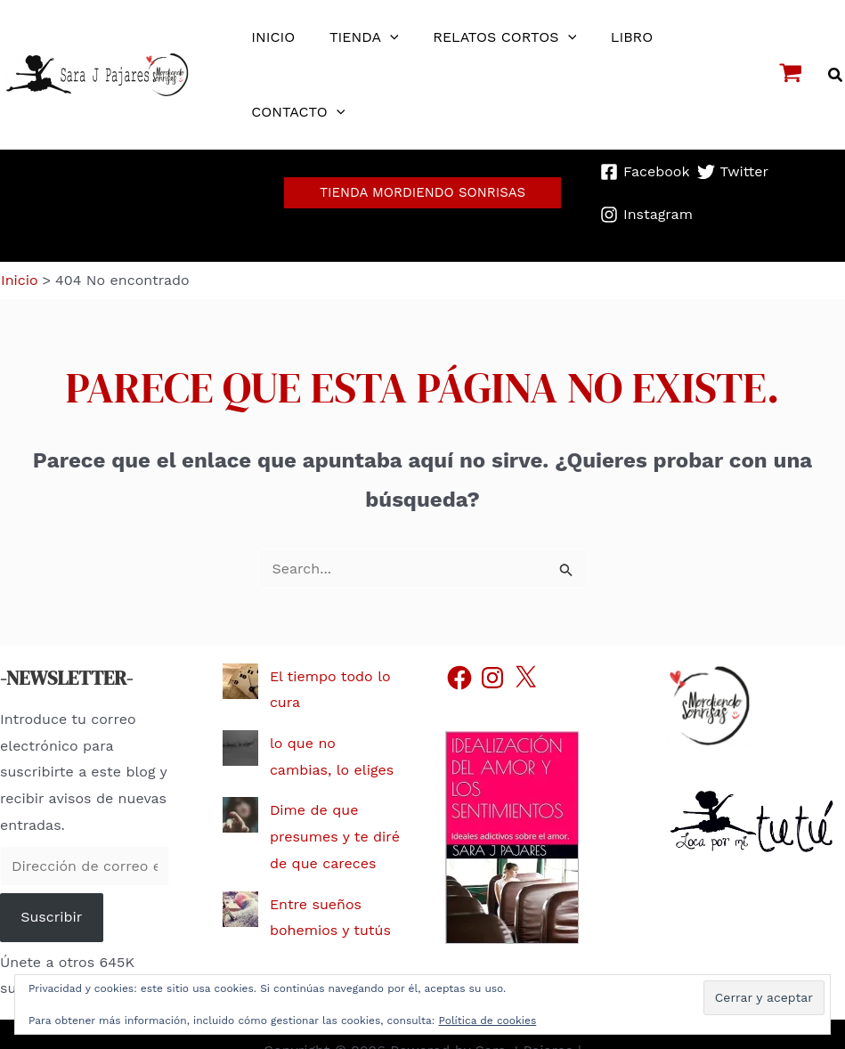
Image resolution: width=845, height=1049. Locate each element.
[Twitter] (732, 164)
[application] (381, 37)
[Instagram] (646, 190)
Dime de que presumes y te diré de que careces (335, 804)
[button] (836, 75)
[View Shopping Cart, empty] (791, 74)
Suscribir (51, 884)
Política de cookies (488, 1020)
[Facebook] (645, 164)
